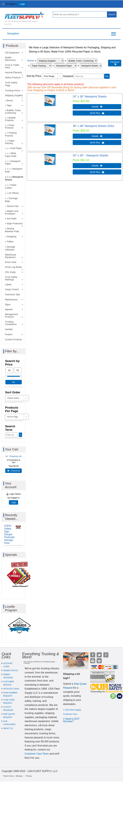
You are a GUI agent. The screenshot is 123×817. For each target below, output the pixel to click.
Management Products (11, 315)
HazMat (9, 329)
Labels (8, 284)
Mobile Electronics (10, 58)
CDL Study (10, 272)
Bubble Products (10, 119)
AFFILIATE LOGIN (11, 689)
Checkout (13, 471)
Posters (8, 334)
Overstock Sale (12, 294)
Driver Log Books (13, 267)
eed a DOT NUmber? (71, 720)
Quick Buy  (97, 113)
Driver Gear (10, 262)
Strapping (11, 236)
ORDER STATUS (10, 670)
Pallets (10, 241)
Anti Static (12, 218)
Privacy (29, 776)
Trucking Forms (12, 90)
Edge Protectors (15, 223)
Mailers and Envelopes (11, 212)
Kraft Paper (16, 148)
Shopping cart (15, 456)
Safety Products (13, 77)
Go (106, 76)
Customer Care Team (37, 753)
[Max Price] (18, 370)
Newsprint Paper (12, 162)
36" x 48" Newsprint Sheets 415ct (93, 126)
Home (30, 60)
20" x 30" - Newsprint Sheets (90, 155)
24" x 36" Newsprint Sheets (89, 96)
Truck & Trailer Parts (12, 66)
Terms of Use (8, 776)
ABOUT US (8, 728)
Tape (9, 105)
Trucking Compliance (11, 323)
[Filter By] (88, 76)
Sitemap (19, 776)
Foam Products (9, 126)
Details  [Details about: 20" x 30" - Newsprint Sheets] (97, 166)
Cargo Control (12, 289)
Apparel (9, 309)
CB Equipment (12, 52)
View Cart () (110, 5)
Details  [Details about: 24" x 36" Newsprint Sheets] (97, 107)
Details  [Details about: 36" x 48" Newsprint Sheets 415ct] (97, 136)
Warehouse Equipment (10, 255)
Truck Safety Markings (11, 278)
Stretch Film (13, 206)
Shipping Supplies (14, 95)
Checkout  (114, 63)
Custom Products (13, 339)
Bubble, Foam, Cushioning (13, 111)
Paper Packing (10, 142)
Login (22, 4)
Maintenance (11, 299)
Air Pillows (14, 193)
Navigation (13, 33)
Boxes (10, 100)
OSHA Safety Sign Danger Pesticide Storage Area (9, 534)
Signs (7, 304)
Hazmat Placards (13, 72)
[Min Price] (9, 370)
